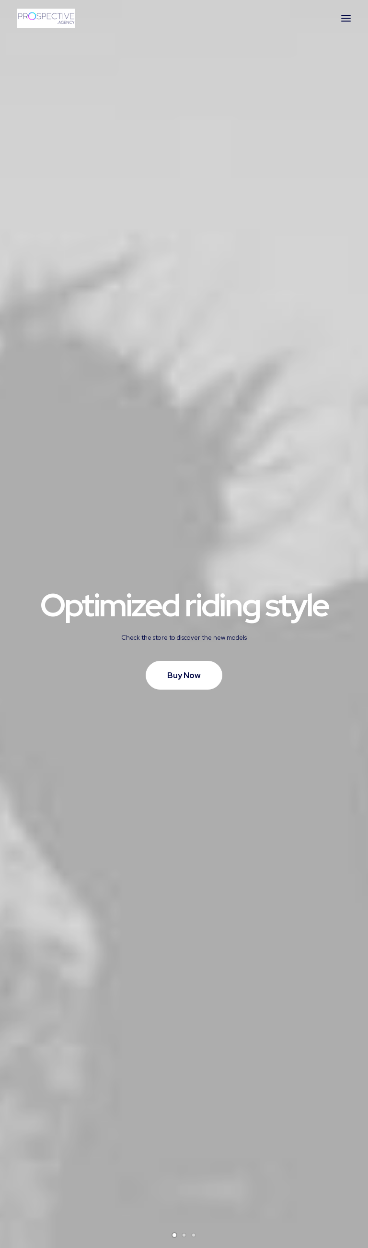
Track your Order (220, 1186)
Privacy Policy (127, 1162)
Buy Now (184, 223)
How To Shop (215, 1162)
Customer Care (129, 1136)
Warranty (119, 1199)
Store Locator (215, 1199)
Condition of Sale (133, 1186)
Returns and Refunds (138, 1149)
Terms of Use (127, 1174)
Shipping (206, 1174)
